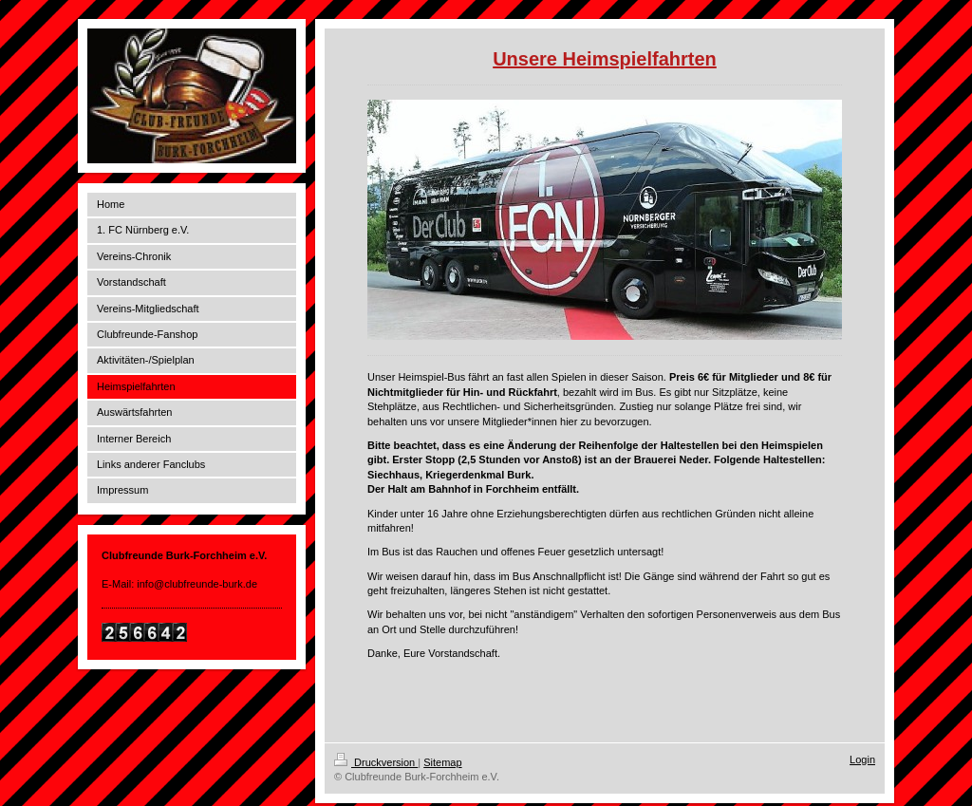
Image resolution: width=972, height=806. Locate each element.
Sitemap (442, 762)
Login (862, 759)
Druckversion (376, 762)
